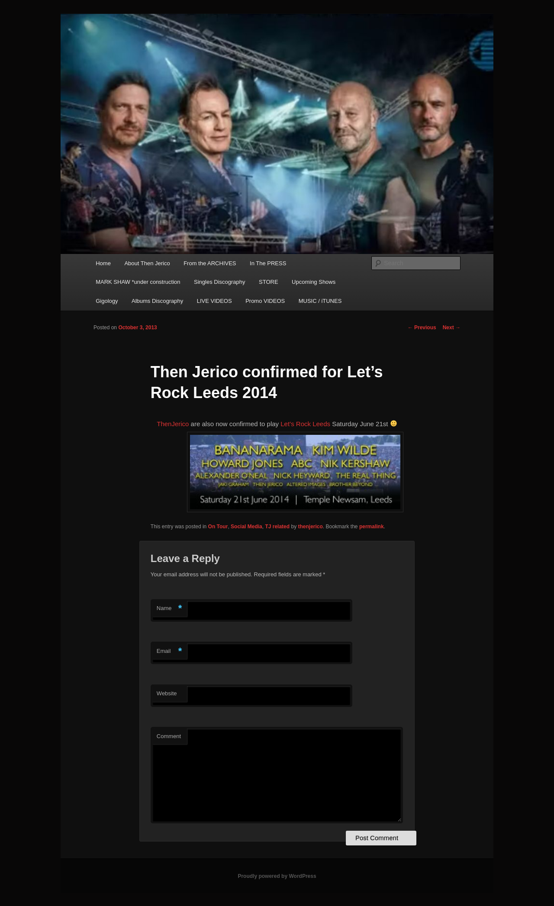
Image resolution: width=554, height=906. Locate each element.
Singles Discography (219, 282)
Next (452, 327)
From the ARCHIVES (210, 263)
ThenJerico (173, 423)
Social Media (246, 527)
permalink (371, 527)
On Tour (218, 527)
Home (103, 263)
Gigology (107, 301)
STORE (268, 282)
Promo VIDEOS (265, 301)
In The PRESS (268, 263)
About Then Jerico (147, 263)
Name (169, 608)
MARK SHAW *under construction (138, 282)
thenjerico (310, 527)
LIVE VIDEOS (214, 301)
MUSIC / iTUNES (320, 301)
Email (169, 651)
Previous (422, 327)
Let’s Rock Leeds (306, 423)
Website (167, 693)
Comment (169, 736)
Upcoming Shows (313, 282)
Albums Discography (157, 301)
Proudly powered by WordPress (277, 876)
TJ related (277, 527)
